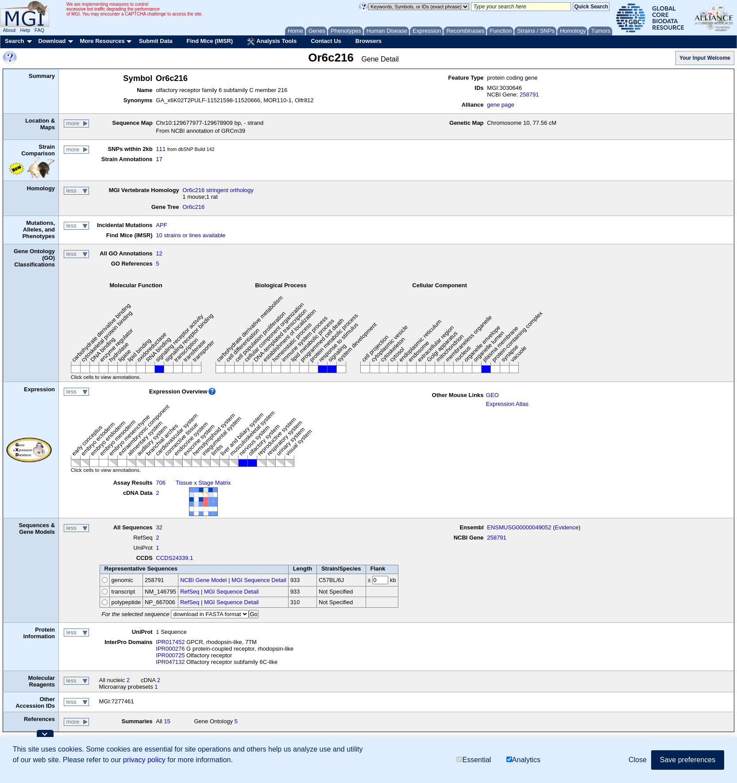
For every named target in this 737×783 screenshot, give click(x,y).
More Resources (102, 41)
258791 (529, 94)
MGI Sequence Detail (259, 580)
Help (25, 30)
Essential (473, 760)
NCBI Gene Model (203, 580)
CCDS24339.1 (174, 558)
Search (14, 41)
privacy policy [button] (144, 760)
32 (159, 527)
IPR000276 (170, 648)
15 (167, 721)
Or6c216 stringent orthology (217, 190)
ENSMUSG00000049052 (519, 527)
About (9, 30)
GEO (492, 395)
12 (159, 253)
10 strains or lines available (190, 235)
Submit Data (156, 41)
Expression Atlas (507, 404)
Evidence (567, 527)
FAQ (39, 30)
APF (161, 225)
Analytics (523, 760)
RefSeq (189, 591)
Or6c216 (193, 207)
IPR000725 (170, 655)
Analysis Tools (272, 42)
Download (52, 41)
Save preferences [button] (687, 760)
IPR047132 (170, 662)
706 (161, 482)
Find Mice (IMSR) (209, 41)
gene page (500, 104)
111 (161, 149)
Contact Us (326, 41)
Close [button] (638, 760)
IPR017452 (170, 642)
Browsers (368, 41)
